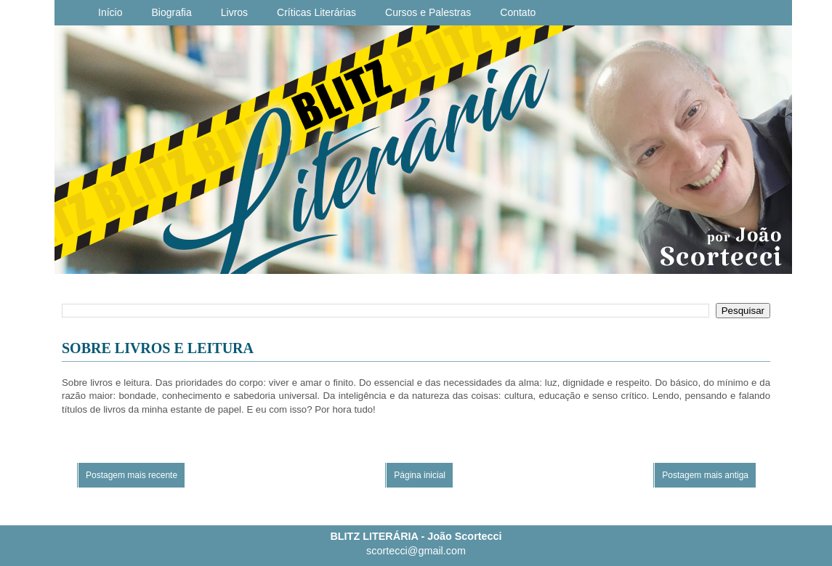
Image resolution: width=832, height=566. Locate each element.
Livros (234, 12)
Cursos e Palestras (428, 12)
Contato (518, 12)
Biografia (171, 12)
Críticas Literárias (316, 12)
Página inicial (419, 475)
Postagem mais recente (131, 475)
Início (110, 12)
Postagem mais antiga (705, 475)
